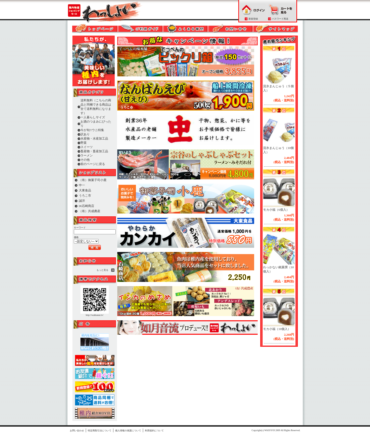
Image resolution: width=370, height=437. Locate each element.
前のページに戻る (92, 164)
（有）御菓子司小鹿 (92, 180)
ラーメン (86, 155)
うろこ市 (85, 195)
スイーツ (86, 147)
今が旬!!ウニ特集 (92, 130)
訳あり (85, 134)
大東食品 (85, 190)
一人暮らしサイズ (92, 117)
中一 (82, 185)
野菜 (83, 142)
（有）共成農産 (89, 211)
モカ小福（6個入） (276, 209)
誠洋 (82, 200)
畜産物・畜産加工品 (94, 151)
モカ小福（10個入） (277, 329)
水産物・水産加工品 (94, 138)
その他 (85, 159)
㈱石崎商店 (86, 206)
